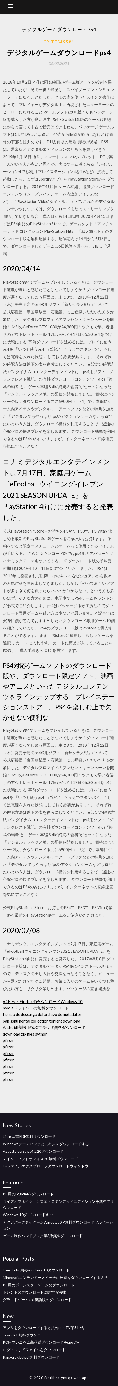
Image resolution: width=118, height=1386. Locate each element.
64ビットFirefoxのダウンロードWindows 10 (43, 1001)
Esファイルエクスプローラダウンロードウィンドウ (45, 1166)
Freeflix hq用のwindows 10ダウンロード (36, 1270)
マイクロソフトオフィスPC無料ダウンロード (40, 1158)
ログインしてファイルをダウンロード (34, 1349)
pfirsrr (8, 1040)
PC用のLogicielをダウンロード (28, 1194)
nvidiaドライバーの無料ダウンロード (36, 1007)
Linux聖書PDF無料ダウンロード (29, 1136)
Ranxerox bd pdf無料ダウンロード (31, 1357)
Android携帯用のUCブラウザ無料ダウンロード (44, 1027)
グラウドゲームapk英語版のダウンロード (37, 1299)
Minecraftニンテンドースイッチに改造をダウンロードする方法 (55, 1277)
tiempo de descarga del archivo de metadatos (42, 1014)
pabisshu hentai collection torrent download (41, 1021)
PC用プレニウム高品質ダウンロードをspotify (41, 1342)
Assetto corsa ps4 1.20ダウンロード (33, 1151)
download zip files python (25, 1034)
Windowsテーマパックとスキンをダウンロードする (46, 1144)
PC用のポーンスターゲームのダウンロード (39, 1285)
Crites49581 (59, 41)
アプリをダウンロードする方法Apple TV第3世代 (43, 1327)
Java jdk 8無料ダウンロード (25, 1335)
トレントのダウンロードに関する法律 (34, 1292)
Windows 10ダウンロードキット (30, 1214)
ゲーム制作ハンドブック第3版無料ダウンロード (43, 1235)
